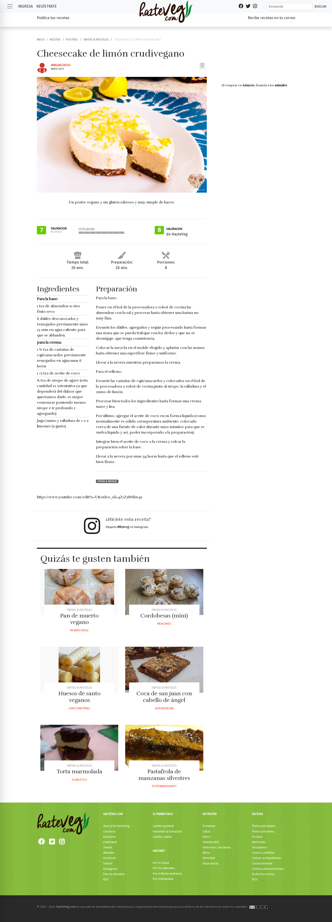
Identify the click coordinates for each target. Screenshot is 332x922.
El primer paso (163, 814)
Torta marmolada (79, 771)
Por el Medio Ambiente (167, 873)
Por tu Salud (161, 862)
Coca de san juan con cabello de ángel (164, 697)
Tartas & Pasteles (96, 39)
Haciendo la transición (167, 831)
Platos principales (264, 826)
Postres (72, 39)
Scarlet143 (79, 779)
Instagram (110, 868)
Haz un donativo (114, 874)
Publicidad (109, 842)
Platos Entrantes (263, 831)
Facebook (109, 858)
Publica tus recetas (53, 18)
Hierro (207, 836)
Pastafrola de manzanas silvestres (164, 775)
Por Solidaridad (163, 879)
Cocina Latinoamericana (268, 868)
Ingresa (25, 6)
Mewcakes (164, 623)
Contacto (109, 831)
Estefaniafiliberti (164, 786)
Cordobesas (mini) (164, 615)
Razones (159, 850)
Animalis (108, 852)
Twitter (108, 863)
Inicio (40, 39)
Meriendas (259, 842)
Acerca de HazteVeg (116, 826)
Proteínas (209, 826)
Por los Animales (164, 868)
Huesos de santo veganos (79, 697)
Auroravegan (164, 708)
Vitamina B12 (211, 842)
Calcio (206, 831)
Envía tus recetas (263, 874)
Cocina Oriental (262, 863)
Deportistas (211, 863)
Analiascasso (61, 65)
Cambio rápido (162, 836)
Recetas (55, 39)
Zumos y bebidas (263, 852)
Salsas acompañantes (267, 858)
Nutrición (209, 814)
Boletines (109, 836)
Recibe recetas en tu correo (271, 18)
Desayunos (259, 847)
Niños (206, 852)
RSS (106, 879)
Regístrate (46, 6)
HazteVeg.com (113, 814)
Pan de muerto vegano (79, 619)
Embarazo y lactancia (217, 847)
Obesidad (209, 858)
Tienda (107, 847)
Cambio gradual (163, 826)
